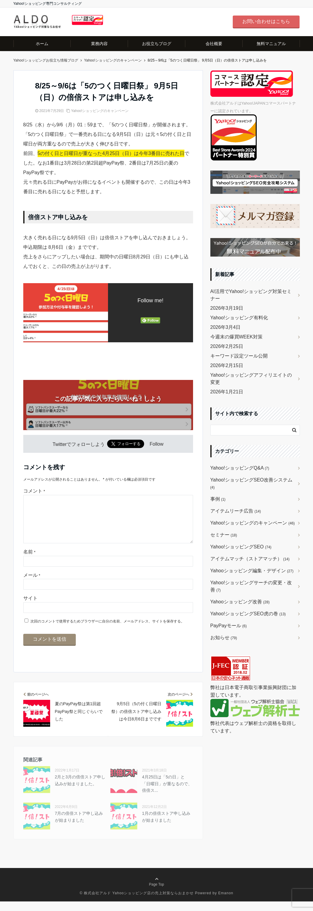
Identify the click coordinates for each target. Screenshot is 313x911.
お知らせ (223, 637)
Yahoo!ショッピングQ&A (239, 467)
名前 (29, 561)
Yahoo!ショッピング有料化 (239, 317)
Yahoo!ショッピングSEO (241, 546)
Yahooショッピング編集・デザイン (252, 570)
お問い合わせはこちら (266, 21)
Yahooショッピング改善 (240, 601)
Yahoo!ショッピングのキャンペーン (100, 111)
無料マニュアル (271, 43)
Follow (156, 444)
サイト (30, 607)
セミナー (223, 534)
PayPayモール (228, 625)
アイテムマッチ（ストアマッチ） (250, 558)
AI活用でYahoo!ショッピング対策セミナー (251, 295)
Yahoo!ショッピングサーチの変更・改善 (251, 586)
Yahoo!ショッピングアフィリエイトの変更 (251, 378)
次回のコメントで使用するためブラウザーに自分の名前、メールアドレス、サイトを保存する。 (107, 631)
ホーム (42, 43)
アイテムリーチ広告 (235, 510)
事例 (218, 498)
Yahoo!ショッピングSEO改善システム (251, 483)
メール (31, 584)
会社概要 (214, 43)
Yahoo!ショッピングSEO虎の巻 (248, 613)
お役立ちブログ (156, 43)
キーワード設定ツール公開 (239, 355)
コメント (34, 490)
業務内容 (99, 43)
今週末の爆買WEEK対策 (236, 336)
